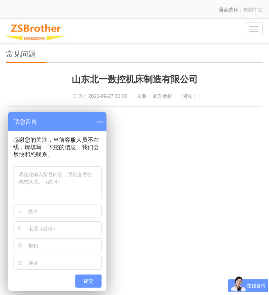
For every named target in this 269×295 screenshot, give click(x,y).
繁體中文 (253, 10)
